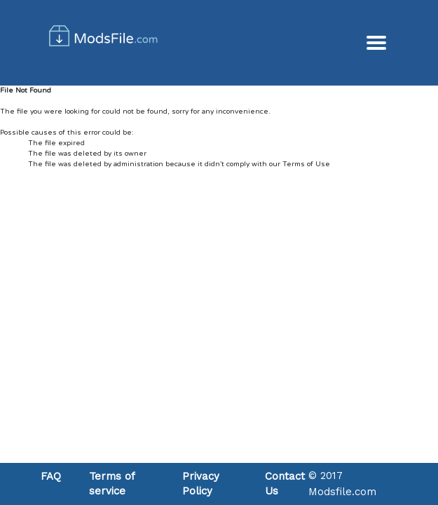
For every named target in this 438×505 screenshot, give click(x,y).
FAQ (51, 476)
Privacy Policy (200, 483)
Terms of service (112, 483)
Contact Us (285, 483)
